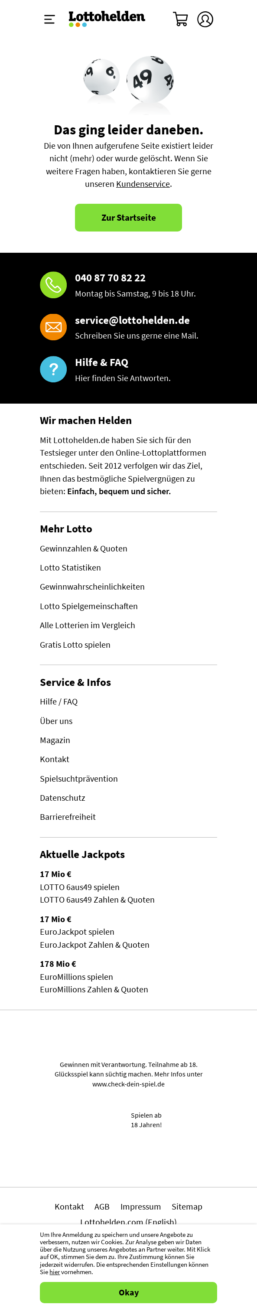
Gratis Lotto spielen (75, 644)
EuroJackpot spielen (77, 931)
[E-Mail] (128, 328)
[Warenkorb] (181, 19)
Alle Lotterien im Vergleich (87, 625)
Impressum (140, 1206)
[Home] (107, 19)
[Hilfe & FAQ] (128, 370)
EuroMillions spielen (76, 977)
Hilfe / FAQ (59, 701)
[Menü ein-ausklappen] (49, 19)
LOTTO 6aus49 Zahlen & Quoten (97, 899)
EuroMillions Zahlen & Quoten (94, 989)
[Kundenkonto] (205, 19)
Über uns (56, 721)
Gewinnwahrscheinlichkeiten (92, 586)
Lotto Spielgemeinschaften (89, 606)
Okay (129, 1292)
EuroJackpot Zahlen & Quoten (95, 944)
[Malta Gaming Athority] (128, 1161)
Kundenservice (143, 184)
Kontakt (54, 759)
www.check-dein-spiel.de (128, 1083)
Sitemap (187, 1206)
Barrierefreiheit (68, 817)
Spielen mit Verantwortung (128, 1043)
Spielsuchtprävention (79, 778)
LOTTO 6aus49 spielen (80, 887)
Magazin (55, 740)
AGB (102, 1206)
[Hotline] (128, 285)
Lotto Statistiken (70, 567)
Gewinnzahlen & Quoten (83, 548)
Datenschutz (62, 797)
